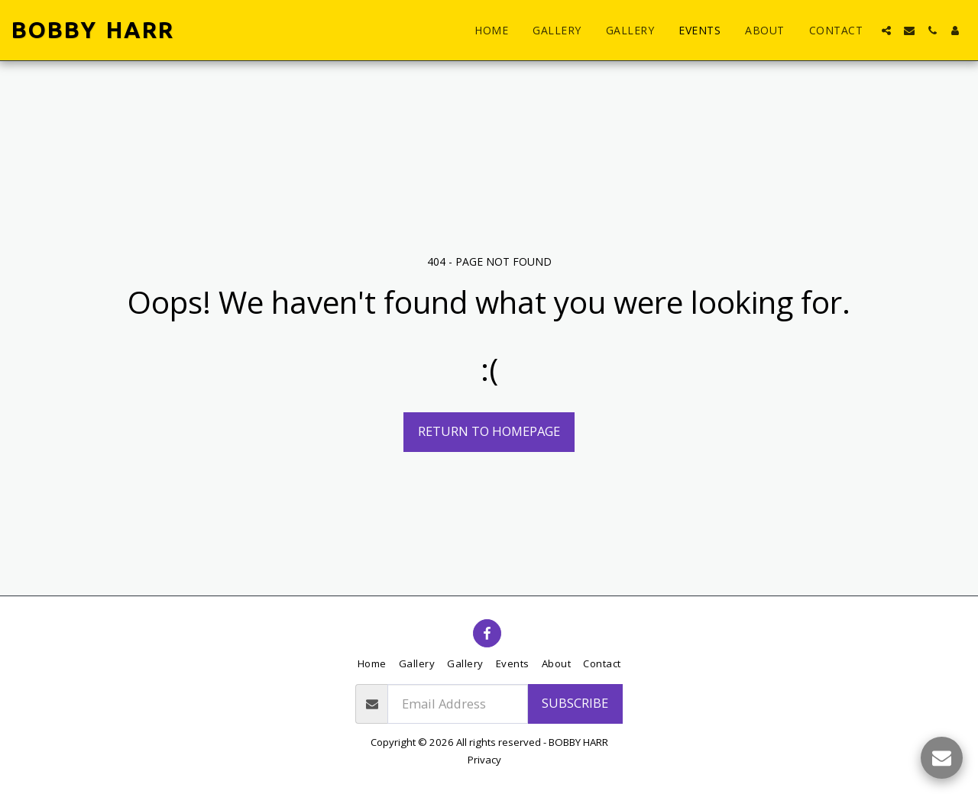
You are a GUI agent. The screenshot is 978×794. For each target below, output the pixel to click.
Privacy (484, 760)
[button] (886, 30)
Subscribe (575, 703)
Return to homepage (489, 431)
